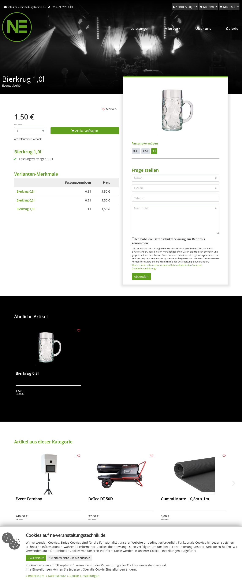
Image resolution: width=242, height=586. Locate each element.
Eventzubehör (12, 85)
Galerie (232, 28)
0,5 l (145, 151)
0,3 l (135, 151)
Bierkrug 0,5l (25, 200)
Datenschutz (57, 576)
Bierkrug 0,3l (25, 191)
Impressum (36, 576)
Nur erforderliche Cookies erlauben (69, 558)
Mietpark (172, 28)
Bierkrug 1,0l (25, 209)
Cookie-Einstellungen (84, 576)
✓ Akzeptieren (35, 558)
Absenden (141, 277)
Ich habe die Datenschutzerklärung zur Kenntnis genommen (168, 241)
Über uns (203, 28)
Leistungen (140, 28)
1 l (154, 151)
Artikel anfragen (84, 131)
